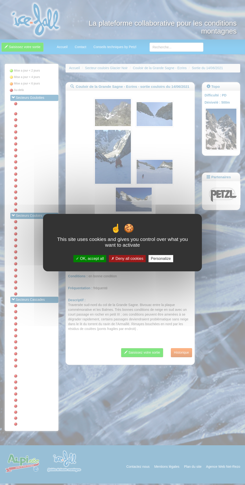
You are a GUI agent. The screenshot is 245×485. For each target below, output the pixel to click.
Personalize (161, 258)
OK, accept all (90, 258)
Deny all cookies (127, 258)
